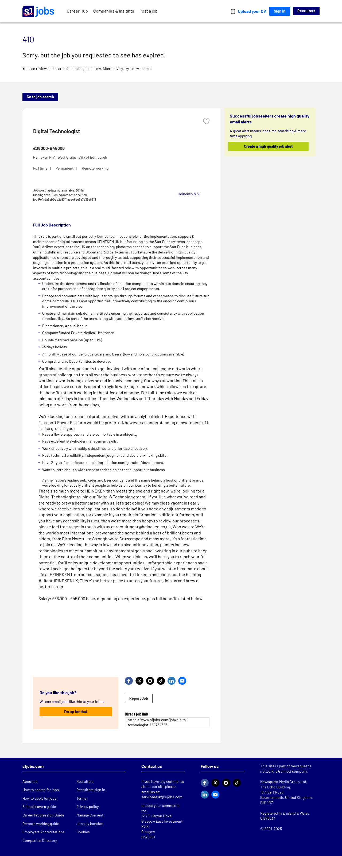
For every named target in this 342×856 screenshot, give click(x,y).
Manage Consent (89, 815)
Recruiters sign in (90, 789)
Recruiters (306, 11)
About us (29, 781)
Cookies (83, 832)
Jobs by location (89, 823)
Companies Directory (39, 840)
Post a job (148, 10)
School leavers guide (39, 806)
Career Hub (77, 10)
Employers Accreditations (43, 832)
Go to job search (40, 97)
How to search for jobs (40, 789)
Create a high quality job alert (268, 146)
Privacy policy (87, 806)
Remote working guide (40, 823)
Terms (81, 798)
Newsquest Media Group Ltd (283, 781)
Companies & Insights (113, 10)
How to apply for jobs (39, 798)
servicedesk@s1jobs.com (161, 797)
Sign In (279, 11)
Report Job (138, 698)
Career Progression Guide (43, 815)
